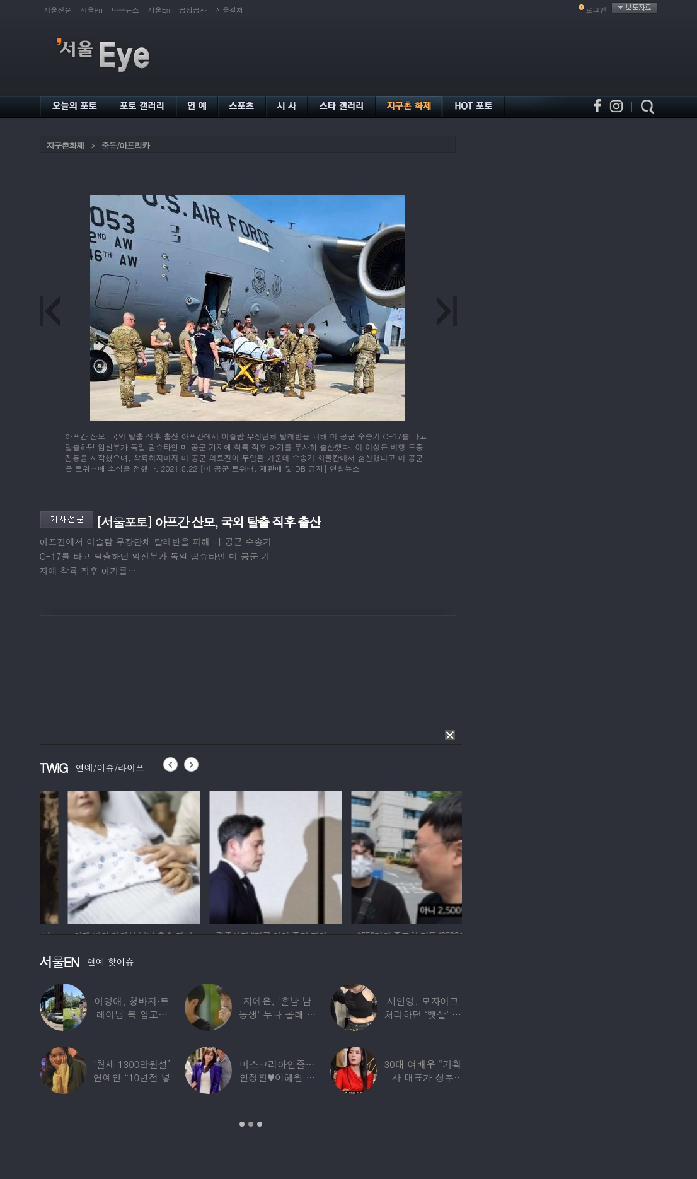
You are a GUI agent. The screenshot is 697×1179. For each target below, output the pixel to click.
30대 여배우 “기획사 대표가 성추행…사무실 (422, 1077)
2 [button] (250, 1124)
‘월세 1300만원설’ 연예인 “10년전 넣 (132, 1070)
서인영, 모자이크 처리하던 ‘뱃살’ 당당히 (422, 1014)
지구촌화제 (65, 145)
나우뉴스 (125, 10)
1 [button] (242, 1124)
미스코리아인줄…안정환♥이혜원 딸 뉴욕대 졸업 (277, 1077)
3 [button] (259, 1124)
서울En (159, 10)
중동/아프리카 (125, 145)
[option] (74, 855)
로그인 (596, 10)
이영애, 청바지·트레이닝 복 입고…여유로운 (132, 1014)
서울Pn (92, 10)
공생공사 (193, 10)
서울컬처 (229, 10)
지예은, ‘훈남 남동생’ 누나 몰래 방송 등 (277, 1014)
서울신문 (58, 10)
